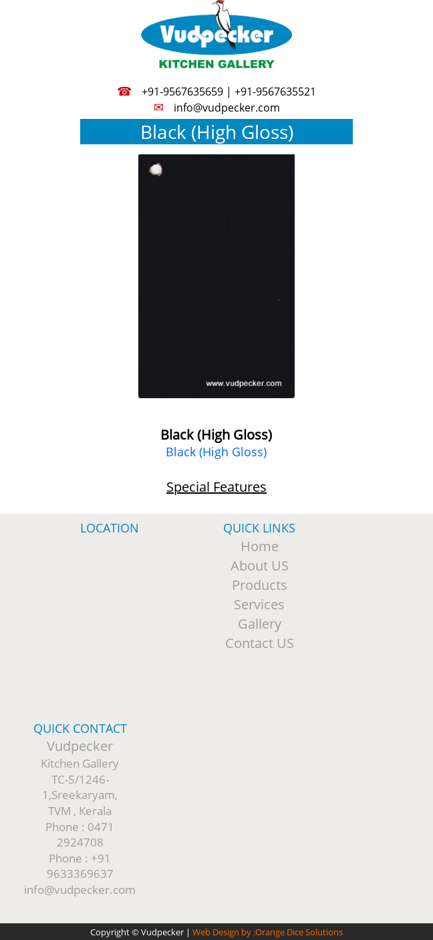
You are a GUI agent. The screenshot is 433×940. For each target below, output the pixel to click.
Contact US (259, 643)
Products (259, 585)
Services (259, 604)
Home (260, 546)
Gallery (259, 624)
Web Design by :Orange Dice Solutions (267, 932)
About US (260, 566)
